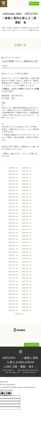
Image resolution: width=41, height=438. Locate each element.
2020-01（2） (14, 229)
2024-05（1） (27, 181)
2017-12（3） (14, 265)
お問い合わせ (34, 3)
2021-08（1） (27, 200)
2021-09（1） (14, 200)
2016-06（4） (14, 294)
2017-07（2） (27, 271)
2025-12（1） (14, 171)
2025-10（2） (27, 171)
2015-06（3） (20, 314)
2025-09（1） (14, 174)
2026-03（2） (27, 168)
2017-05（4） (27, 275)
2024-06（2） (14, 181)
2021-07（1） (14, 203)
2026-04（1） (14, 168)
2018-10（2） (27, 249)
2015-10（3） (14, 307)
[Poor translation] (7, 393)
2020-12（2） (27, 210)
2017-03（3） (27, 278)
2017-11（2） (27, 265)
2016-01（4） (27, 301)
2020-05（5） (14, 223)
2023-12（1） (27, 184)
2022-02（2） (14, 197)
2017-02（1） (14, 281)
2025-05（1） (27, 177)
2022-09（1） (27, 190)
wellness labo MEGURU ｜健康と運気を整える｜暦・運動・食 (20, 18)
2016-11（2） (27, 284)
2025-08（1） (27, 174)
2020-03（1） (14, 226)
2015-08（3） (14, 310)
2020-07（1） (14, 219)
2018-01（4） (27, 262)
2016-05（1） (27, 294)
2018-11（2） (14, 249)
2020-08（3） (27, 216)
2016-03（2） (27, 297)
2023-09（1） (27, 187)
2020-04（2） (27, 223)
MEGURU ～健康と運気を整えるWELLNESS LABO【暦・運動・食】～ (20, 362)
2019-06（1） (27, 236)
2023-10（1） (14, 187)
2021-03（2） (27, 207)
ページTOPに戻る (31, 344)
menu (4, 3)
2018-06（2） (27, 255)
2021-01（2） (14, 210)
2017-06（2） (14, 275)
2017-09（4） (27, 268)
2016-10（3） (14, 288)
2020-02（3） (27, 226)
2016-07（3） (27, 291)
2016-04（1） (14, 297)
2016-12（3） (14, 284)
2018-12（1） (27, 245)
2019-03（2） (14, 242)
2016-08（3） (14, 291)
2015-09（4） (27, 307)
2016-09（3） (27, 288)
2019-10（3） (27, 233)
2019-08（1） (14, 236)
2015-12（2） (14, 304)
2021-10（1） (27, 197)
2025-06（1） (14, 177)
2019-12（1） (27, 229)
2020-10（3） (27, 213)
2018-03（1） (27, 258)
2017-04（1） (14, 278)
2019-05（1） (14, 239)
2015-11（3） (27, 304)
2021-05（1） (14, 207)
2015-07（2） (27, 310)
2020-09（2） (14, 216)
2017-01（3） (27, 281)
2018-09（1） (14, 252)
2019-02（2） (27, 242)
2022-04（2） (27, 194)
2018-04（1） (14, 258)
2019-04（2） (27, 239)
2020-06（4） (27, 219)
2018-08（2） (27, 252)
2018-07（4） (14, 255)
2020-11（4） (14, 213)
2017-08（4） (14, 271)
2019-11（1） (14, 233)
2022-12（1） (14, 190)
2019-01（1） (14, 245)
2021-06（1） (27, 203)
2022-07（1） (14, 194)
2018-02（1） (14, 262)
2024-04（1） (14, 184)
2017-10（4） (14, 268)
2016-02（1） (14, 301)
